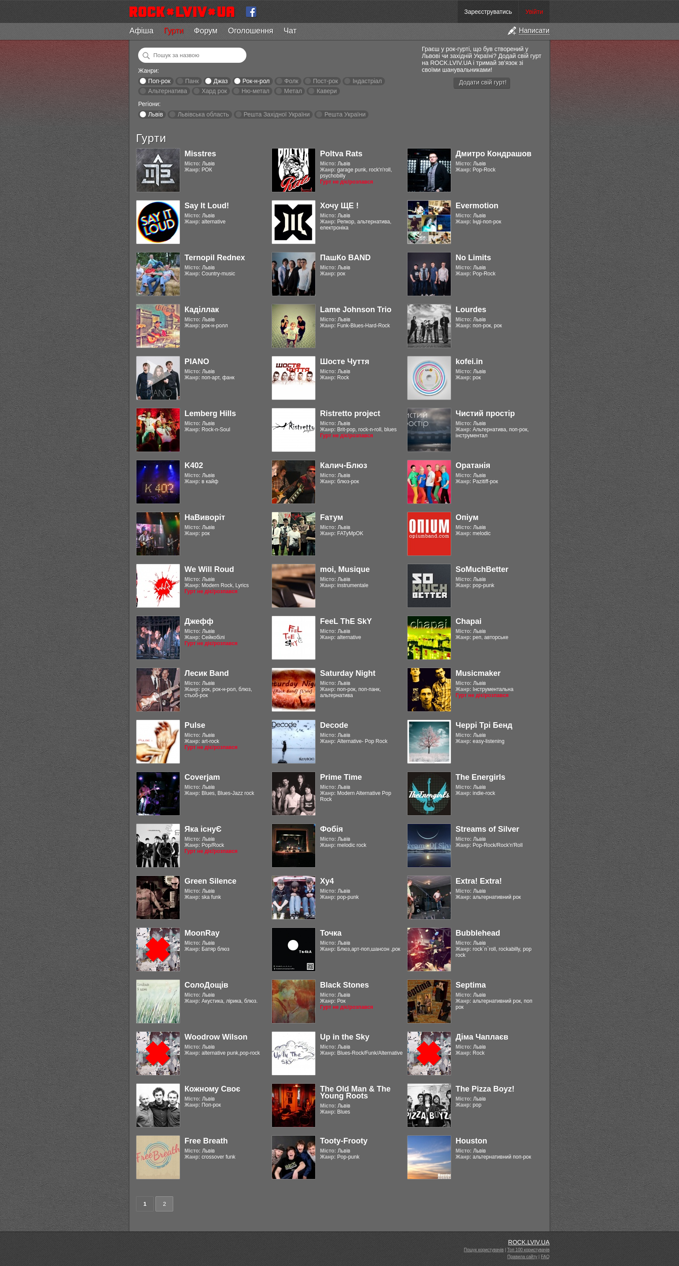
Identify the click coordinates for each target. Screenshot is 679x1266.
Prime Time (341, 777)
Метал (293, 90)
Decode (334, 725)
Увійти (534, 11)
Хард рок (214, 90)
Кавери (327, 90)
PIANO (196, 361)
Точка (331, 933)
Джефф (198, 621)
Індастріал (367, 81)
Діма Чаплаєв (482, 1037)
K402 (193, 465)
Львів (155, 114)
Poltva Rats (341, 153)
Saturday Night (347, 673)
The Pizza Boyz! (485, 1089)
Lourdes (471, 309)
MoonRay (202, 933)
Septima (471, 985)
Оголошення (250, 30)
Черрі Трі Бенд (484, 725)
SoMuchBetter (482, 569)
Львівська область (203, 114)
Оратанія (473, 465)
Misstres (200, 153)
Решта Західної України (276, 114)
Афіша (141, 30)
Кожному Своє (212, 1089)
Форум (206, 30)
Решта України (344, 114)
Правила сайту (522, 1256)
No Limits (473, 257)
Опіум (467, 517)
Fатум (331, 517)
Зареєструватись (488, 11)
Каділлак (201, 309)
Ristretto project (350, 413)
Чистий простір (485, 413)
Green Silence (210, 881)
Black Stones (344, 985)
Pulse (194, 725)
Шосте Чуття (344, 361)
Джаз (220, 81)
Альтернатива (167, 90)
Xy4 (327, 881)
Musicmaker (478, 673)
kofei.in (469, 361)
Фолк (291, 81)
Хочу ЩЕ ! (339, 205)
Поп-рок (159, 81)
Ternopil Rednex (214, 257)
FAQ (545, 1256)
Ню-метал (255, 90)
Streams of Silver (487, 829)
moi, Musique (345, 569)
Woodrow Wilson (216, 1037)
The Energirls (480, 777)
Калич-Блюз (343, 465)
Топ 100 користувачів (528, 1249)
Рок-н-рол (256, 81)
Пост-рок (325, 81)
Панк (192, 81)
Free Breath (206, 1141)
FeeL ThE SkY (346, 621)
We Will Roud (209, 569)
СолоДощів (206, 985)
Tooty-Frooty (344, 1141)
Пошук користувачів (484, 1249)
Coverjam (202, 777)
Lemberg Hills (210, 413)
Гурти (173, 30)
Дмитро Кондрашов (493, 153)
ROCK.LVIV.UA (529, 1242)
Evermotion (477, 205)
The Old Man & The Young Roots (355, 1092)
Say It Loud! (206, 205)
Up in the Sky (344, 1037)
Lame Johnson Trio (355, 309)
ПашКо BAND (345, 257)
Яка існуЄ (203, 829)
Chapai (469, 621)
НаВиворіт (204, 517)
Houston (471, 1141)
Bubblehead (478, 933)
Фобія (331, 829)
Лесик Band (206, 673)
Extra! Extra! (479, 881)
